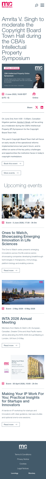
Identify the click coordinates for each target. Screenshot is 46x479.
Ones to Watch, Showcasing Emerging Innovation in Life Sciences (21, 238)
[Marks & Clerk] (7, 7)
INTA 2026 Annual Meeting (17, 320)
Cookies (23, 464)
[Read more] (23, 206)
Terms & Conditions (23, 454)
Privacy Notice (23, 459)
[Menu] (41, 5)
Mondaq (31, 473)
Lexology (14, 473)
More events (9, 173)
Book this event (10, 163)
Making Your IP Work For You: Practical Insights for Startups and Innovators (23, 399)
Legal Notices (23, 468)
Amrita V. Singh (23, 122)
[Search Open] (36, 5)
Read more (8, 270)
